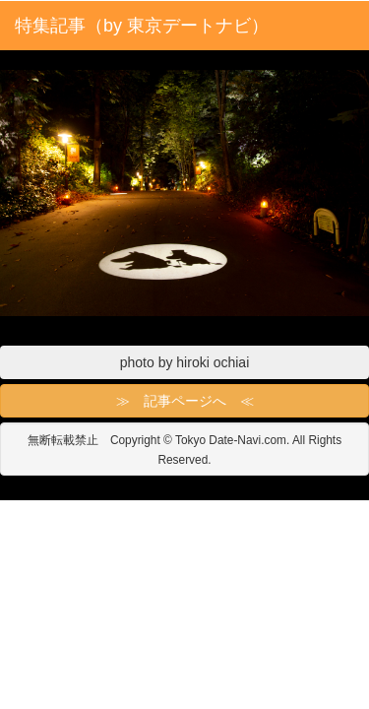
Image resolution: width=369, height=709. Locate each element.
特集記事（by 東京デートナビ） (142, 25)
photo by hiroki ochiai (185, 362)
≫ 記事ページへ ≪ (185, 401)
